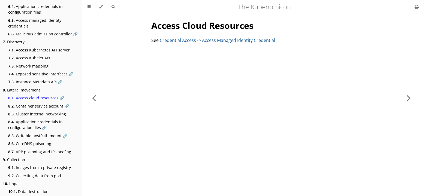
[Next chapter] (408, 98)
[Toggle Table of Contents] (89, 7)
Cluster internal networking (37, 114)
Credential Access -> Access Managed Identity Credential (217, 40)
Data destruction (28, 191)
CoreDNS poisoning (29, 143)
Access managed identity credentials (34, 23)
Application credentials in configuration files (35, 9)
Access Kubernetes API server (39, 50)
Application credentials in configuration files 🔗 (35, 124)
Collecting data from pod (34, 175)
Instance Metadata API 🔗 (35, 81)
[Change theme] (101, 7)
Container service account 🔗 (38, 106)
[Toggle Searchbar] (113, 7)
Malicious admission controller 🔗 (43, 33)
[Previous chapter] (94, 98)
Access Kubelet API (29, 57)
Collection (14, 159)
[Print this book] (416, 7)
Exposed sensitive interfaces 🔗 (40, 73)
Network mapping (28, 66)
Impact (12, 183)
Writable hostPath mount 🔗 (37, 135)
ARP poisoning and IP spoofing (39, 151)
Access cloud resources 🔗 (36, 97)
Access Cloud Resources (202, 25)
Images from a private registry (39, 167)
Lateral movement (21, 90)
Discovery (14, 41)
